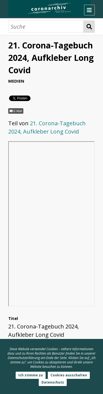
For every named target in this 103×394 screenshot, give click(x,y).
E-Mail (17, 111)
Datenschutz (52, 382)
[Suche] (45, 26)
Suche (89, 26)
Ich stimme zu (30, 375)
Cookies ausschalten (69, 375)
